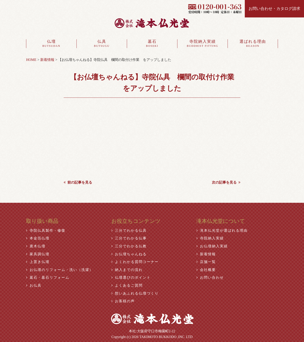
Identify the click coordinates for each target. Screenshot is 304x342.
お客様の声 (123, 301)
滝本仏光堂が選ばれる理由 (222, 230)
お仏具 (34, 285)
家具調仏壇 (37, 254)
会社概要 (206, 270)
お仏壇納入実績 (212, 246)
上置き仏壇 (37, 262)
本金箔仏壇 (37, 238)
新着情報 (206, 254)
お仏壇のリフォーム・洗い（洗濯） (59, 270)
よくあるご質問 (127, 285)
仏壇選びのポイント (131, 277)
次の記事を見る (226, 182)
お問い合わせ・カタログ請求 (274, 8)
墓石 (152, 43)
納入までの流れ (127, 270)
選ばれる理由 (253, 43)
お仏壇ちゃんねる (129, 254)
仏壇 (51, 43)
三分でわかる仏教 (129, 246)
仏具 (102, 43)
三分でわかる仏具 (129, 230)
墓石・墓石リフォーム (47, 277)
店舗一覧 (206, 262)
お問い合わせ (210, 277)
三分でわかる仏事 (129, 238)
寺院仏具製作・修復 (45, 230)
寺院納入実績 (202, 43)
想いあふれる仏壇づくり (135, 293)
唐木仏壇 (36, 246)
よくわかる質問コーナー (135, 262)
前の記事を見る (78, 182)
